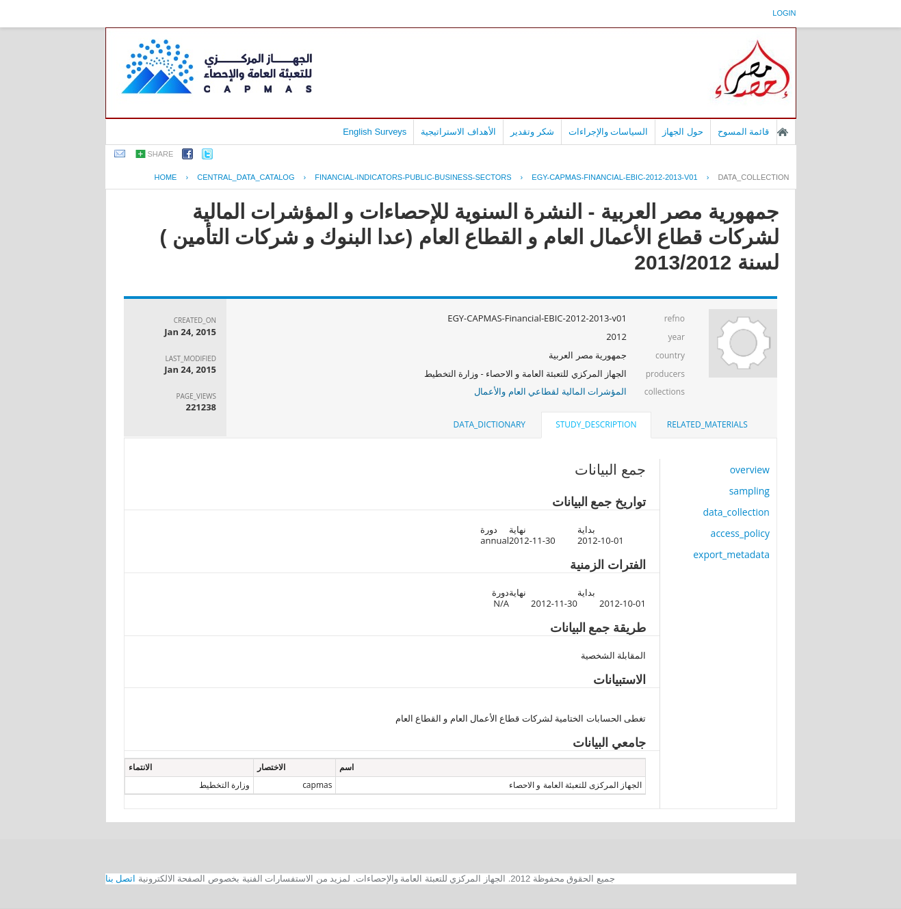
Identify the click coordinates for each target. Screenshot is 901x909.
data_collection (753, 177)
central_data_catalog (245, 177)
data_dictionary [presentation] (489, 424)
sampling (749, 490)
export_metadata (731, 554)
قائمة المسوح (744, 132)
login (784, 13)
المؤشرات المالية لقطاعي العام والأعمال (550, 391)
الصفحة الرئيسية (782, 132)
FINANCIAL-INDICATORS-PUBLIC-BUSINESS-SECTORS (413, 177)
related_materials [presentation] (707, 424)
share (161, 154)
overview (750, 469)
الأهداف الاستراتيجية (458, 132)
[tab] (707, 425)
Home (165, 177)
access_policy (740, 533)
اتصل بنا (120, 878)
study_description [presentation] (596, 424)
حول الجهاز (682, 132)
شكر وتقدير (532, 132)
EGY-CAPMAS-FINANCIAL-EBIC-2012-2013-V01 (614, 177)
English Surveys (374, 132)
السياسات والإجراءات (609, 132)
